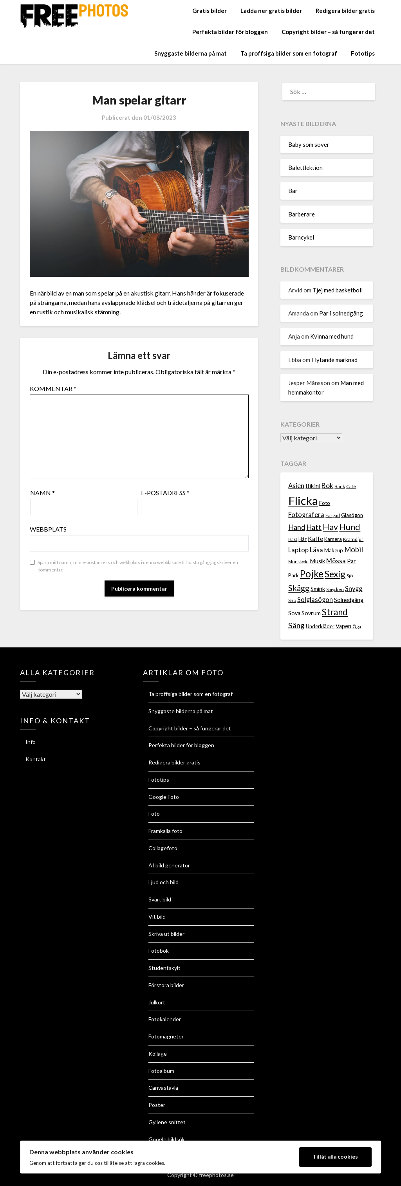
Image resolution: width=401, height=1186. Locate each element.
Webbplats (48, 529)
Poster (156, 1104)
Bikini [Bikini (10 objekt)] (312, 485)
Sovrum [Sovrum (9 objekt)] (311, 613)
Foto (154, 813)
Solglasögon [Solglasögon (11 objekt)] (315, 600)
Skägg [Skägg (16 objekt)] (298, 588)
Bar (293, 190)
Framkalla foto (165, 830)
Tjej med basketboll (337, 290)
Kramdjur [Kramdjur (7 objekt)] (353, 539)
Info (30, 742)
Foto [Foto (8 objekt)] (324, 503)
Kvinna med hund (332, 336)
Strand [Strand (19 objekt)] (335, 612)
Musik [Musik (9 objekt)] (317, 561)
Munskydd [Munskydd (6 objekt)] (298, 561)
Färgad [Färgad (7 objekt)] (332, 515)
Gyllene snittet (167, 1122)
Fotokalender (164, 1019)
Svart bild (159, 899)
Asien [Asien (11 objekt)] (296, 486)
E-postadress (165, 492)
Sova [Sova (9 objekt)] (294, 613)
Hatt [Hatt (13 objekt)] (314, 527)
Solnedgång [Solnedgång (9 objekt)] (348, 600)
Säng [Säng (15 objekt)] (296, 625)
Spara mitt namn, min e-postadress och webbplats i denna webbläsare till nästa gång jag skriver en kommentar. (138, 566)
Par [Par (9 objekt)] (351, 561)
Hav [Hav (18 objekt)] (330, 527)
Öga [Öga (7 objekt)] (356, 626)
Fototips (363, 53)
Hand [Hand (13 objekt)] (296, 527)
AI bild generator (169, 865)
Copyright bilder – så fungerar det (328, 31)
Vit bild (157, 916)
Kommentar (53, 388)
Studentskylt (164, 967)
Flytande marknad (334, 359)
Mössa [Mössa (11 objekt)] (336, 561)
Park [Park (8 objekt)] (293, 575)
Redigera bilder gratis (345, 10)
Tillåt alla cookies (335, 1157)
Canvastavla (163, 1087)
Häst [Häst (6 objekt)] (292, 539)
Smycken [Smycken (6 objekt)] (335, 589)
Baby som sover (308, 144)
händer (196, 293)
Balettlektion (305, 167)
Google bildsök (166, 1139)
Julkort (156, 1002)
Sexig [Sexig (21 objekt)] (335, 573)
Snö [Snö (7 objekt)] (292, 600)
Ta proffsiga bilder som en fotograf (288, 53)
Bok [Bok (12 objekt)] (327, 485)
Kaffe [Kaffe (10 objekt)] (315, 538)
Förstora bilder (166, 985)
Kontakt (35, 759)
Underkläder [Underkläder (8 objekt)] (320, 626)
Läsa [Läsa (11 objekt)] (316, 550)
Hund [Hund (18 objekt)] (349, 527)
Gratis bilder (209, 10)
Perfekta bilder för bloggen (230, 31)
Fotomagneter (166, 1036)
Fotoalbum (161, 1070)
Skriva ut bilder (166, 933)
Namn (42, 492)
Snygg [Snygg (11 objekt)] (353, 589)
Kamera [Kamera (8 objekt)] (333, 539)
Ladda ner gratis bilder (271, 10)
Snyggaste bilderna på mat (190, 53)
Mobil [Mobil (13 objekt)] (353, 549)
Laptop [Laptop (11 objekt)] (298, 550)
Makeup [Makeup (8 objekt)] (333, 550)
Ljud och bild (163, 882)
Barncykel (301, 237)
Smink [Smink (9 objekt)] (318, 589)
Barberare (301, 214)
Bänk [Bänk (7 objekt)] (339, 486)
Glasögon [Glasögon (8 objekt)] (352, 515)
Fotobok (158, 950)
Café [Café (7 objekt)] (351, 486)
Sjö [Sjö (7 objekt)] (350, 576)
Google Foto (163, 796)
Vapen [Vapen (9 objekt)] (343, 626)
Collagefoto (162, 848)
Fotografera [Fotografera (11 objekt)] (306, 515)
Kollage (157, 1053)
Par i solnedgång (341, 313)
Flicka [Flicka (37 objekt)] (303, 500)
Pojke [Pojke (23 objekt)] (311, 573)
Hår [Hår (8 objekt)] (302, 539)
